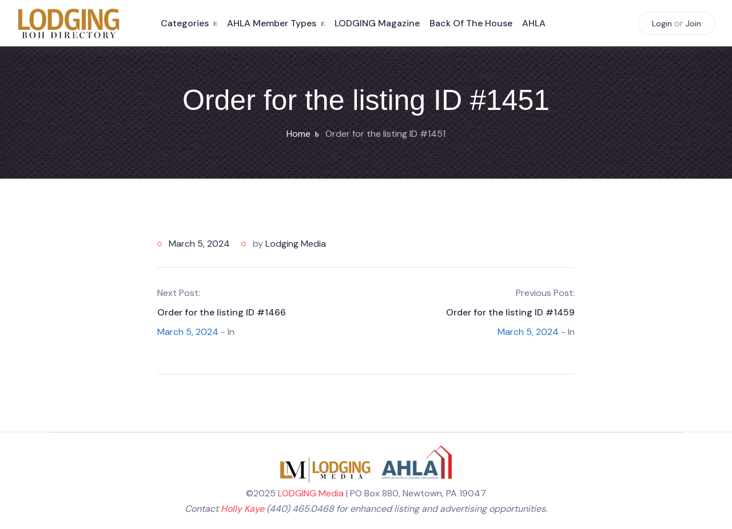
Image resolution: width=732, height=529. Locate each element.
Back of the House (470, 23)
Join (693, 23)
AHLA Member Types (271, 23)
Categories (185, 23)
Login (662, 23)
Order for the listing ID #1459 (510, 312)
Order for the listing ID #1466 (221, 312)
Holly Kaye (242, 509)
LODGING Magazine (377, 23)
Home (299, 134)
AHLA (534, 23)
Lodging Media (295, 244)
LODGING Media (311, 493)
